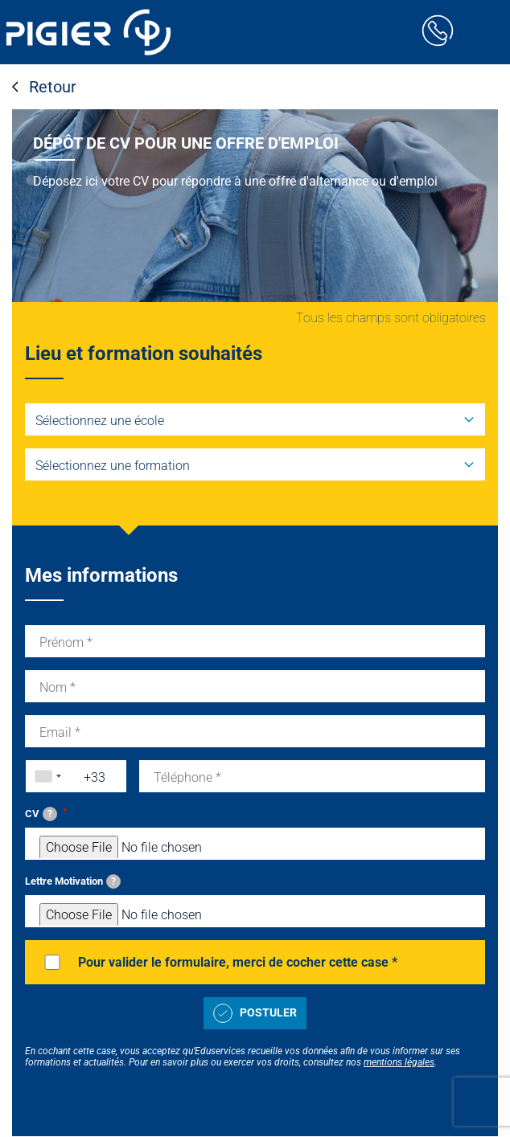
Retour (44, 86)
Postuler (255, 1013)
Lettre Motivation (73, 881)
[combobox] (44, 776)
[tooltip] (50, 814)
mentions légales (399, 1062)
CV (41, 814)
